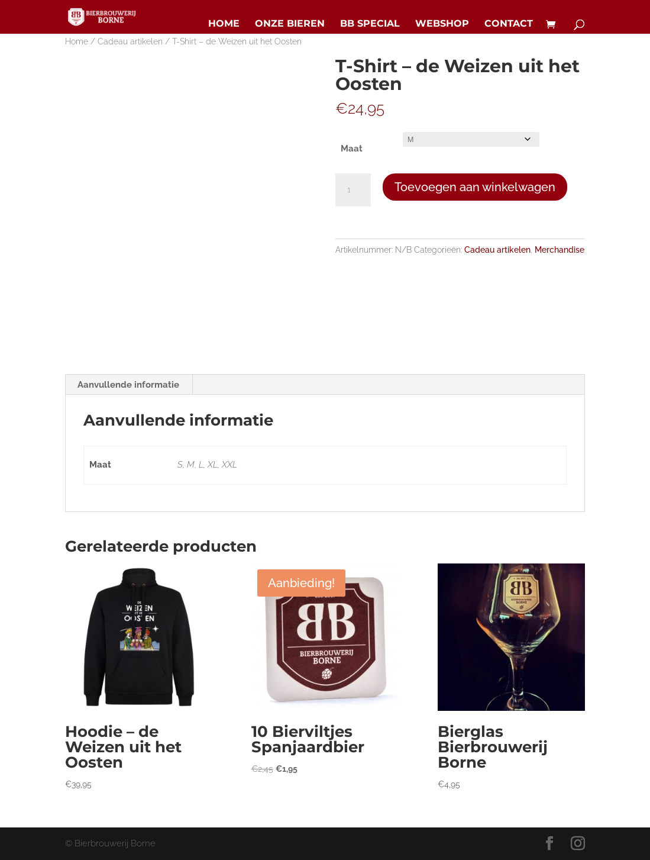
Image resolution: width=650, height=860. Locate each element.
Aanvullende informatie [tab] (128, 384)
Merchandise (559, 250)
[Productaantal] (353, 190)
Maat (352, 148)
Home (224, 24)
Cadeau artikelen (130, 41)
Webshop (442, 24)
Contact (508, 24)
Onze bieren (290, 24)
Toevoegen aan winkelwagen (474, 187)
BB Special (370, 24)
